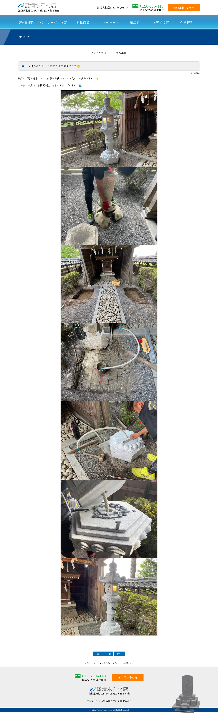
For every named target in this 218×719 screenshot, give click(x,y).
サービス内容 (57, 22)
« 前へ (98, 653)
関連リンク (128, 663)
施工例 (135, 22)
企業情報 (186, 22)
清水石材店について (31, 22)
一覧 (109, 653)
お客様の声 (161, 22)
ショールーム (109, 22)
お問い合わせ (184, 8)
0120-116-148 (148, 6)
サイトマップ (91, 663)
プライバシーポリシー (111, 663)
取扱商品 (83, 22)
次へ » (120, 653)
